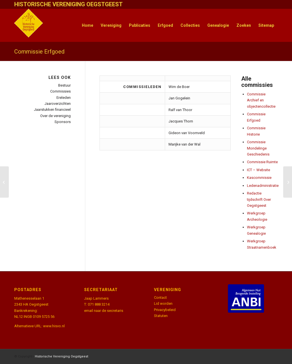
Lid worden (163, 303)
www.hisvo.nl (54, 326)
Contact (160, 297)
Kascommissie (259, 177)
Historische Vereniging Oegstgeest (61, 356)
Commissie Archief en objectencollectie (261, 100)
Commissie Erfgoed (39, 51)
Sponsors (62, 122)
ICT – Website (258, 170)
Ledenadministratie (263, 185)
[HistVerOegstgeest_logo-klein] (28, 25)
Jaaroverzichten (57, 103)
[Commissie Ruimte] (4, 182)
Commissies (60, 91)
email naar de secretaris (103, 310)
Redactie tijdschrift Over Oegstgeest (259, 199)
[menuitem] (87, 25)
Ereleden (63, 97)
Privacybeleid (165, 310)
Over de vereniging (55, 116)
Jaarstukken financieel (52, 109)
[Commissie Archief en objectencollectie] (287, 182)
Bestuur (64, 85)
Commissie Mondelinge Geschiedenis (258, 148)
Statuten (161, 316)
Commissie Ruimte (262, 162)
